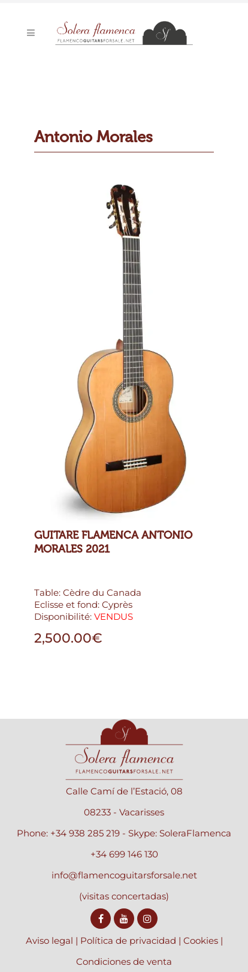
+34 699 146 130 (124, 854)
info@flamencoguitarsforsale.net (124, 875)
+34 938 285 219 (85, 833)
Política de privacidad (128, 940)
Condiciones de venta (124, 961)
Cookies (200, 940)
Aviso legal (49, 940)
